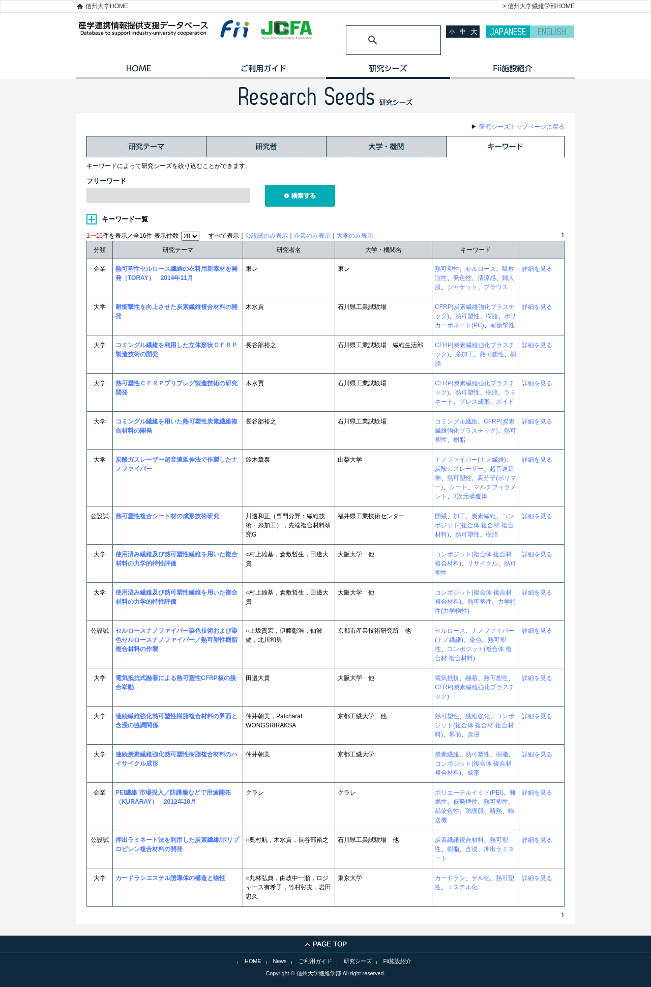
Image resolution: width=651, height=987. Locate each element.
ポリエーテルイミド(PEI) (469, 792)
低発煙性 (465, 801)
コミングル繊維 (456, 421)
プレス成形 (474, 401)
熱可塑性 (447, 268)
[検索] (381, 40)
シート (458, 487)
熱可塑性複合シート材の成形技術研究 (167, 516)
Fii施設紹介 (397, 961)
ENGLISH (552, 31)
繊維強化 (477, 716)
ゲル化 (480, 878)
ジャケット (462, 287)
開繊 (441, 516)
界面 (455, 734)
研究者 (266, 146)
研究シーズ (388, 71)
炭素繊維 (483, 516)
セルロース (480, 268)
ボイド (505, 401)
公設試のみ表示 (266, 235)
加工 (459, 516)
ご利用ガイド (263, 71)
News (280, 961)
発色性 (462, 277)
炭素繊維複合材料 (459, 839)
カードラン (450, 878)
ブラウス (496, 287)
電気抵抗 (447, 678)
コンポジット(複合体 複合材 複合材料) (474, 525)
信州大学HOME (106, 6)
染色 (475, 639)
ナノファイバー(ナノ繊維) (470, 459)
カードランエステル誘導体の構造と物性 (170, 878)
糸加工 (464, 354)
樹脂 (492, 316)
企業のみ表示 (312, 235)
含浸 (473, 734)
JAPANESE (508, 31)
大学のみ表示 (355, 235)
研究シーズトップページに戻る (522, 126)
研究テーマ (146, 146)
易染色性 (447, 810)
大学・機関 (387, 146)
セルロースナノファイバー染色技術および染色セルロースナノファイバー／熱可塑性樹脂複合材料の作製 (176, 640)
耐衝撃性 (502, 325)
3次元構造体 (470, 496)
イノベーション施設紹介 (512, 71)
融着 (471, 678)
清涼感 (487, 277)
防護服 (474, 810)
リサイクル (482, 563)
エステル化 (462, 887)
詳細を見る (537, 268)
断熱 (496, 810)
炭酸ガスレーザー (459, 468)
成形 (473, 772)
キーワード (506, 146)
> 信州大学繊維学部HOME (538, 6)
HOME (138, 71)
